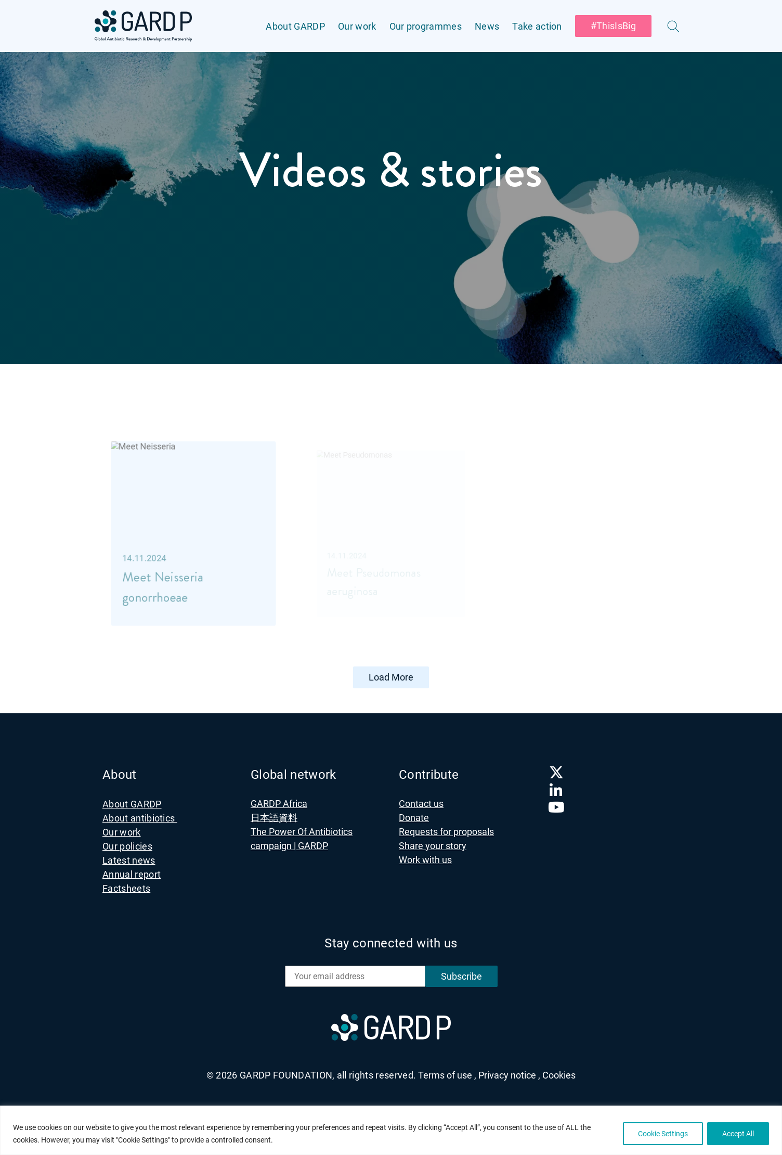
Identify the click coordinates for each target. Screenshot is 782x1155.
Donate (414, 816)
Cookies (559, 1074)
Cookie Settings (663, 1134)
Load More (391, 676)
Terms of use (447, 1074)
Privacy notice (509, 1074)
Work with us (425, 858)
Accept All (738, 1134)
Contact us (421, 802)
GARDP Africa (279, 802)
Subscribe (461, 975)
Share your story (432, 844)
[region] (391, 1130)
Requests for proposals (446, 830)
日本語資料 (274, 816)
